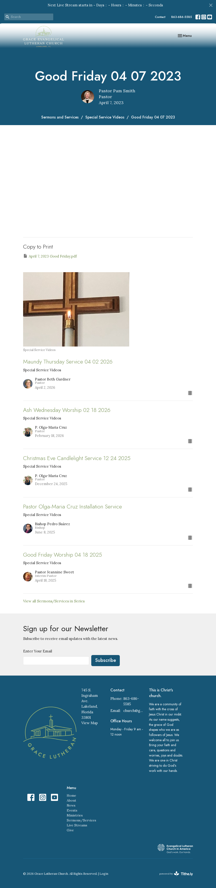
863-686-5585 (181, 17)
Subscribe (105, 660)
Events (72, 810)
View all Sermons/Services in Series (54, 601)
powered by (176, 873)
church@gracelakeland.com (133, 710)
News (71, 805)
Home (71, 795)
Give (70, 830)
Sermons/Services (81, 820)
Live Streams (77, 825)
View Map (89, 723)
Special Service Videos (104, 117)
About (71, 800)
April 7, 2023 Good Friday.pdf (50, 256)
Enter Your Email (37, 651)
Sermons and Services (60, 117)
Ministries (75, 815)
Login (104, 874)
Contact (160, 17)
